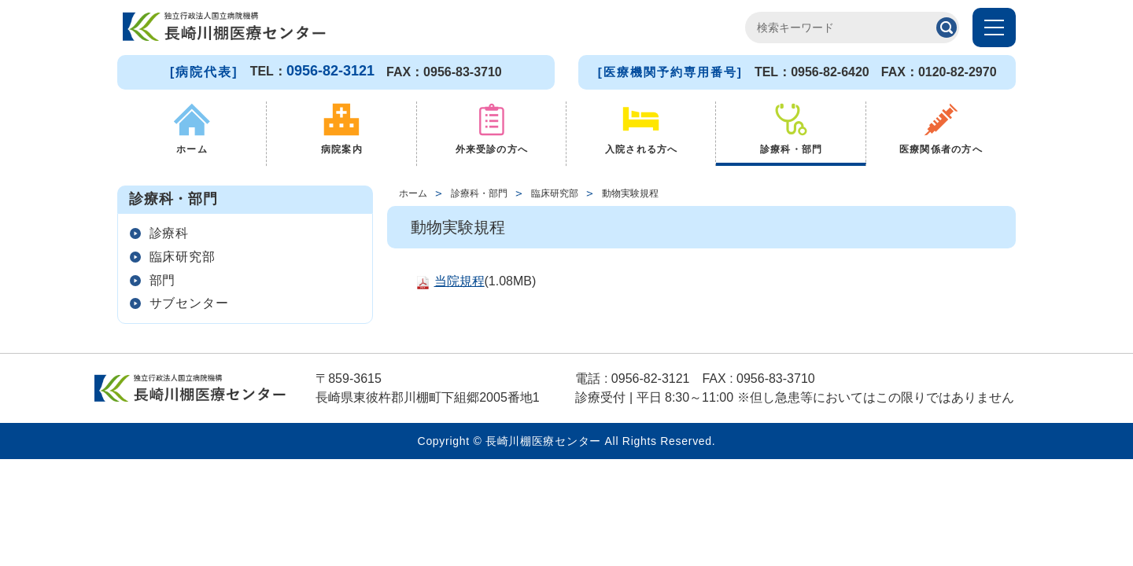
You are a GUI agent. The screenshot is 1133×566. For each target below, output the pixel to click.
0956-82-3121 (330, 71)
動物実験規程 (630, 197)
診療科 (174, 240)
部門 (167, 299)
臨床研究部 (188, 270)
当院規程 (459, 285)
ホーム (413, 197)
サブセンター (195, 328)
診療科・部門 (479, 197)
